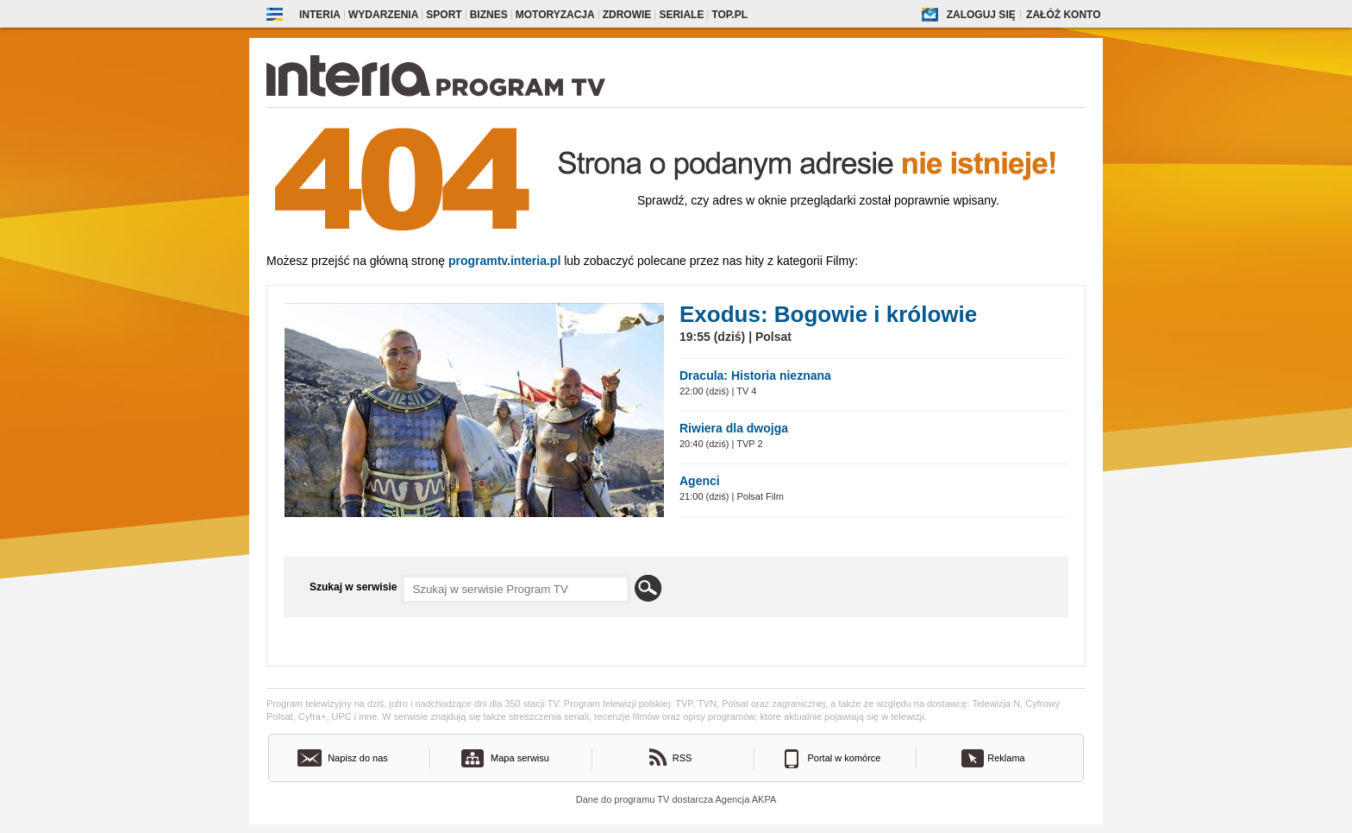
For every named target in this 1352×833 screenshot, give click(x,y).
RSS (682, 758)
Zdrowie (627, 15)
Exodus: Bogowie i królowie (828, 314)
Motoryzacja (555, 15)
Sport (443, 15)
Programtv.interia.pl (504, 261)
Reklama (1005, 758)
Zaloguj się (981, 15)
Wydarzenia (383, 15)
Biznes (489, 15)
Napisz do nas (358, 758)
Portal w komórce (844, 758)
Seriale (681, 15)
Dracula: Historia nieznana (755, 375)
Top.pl (729, 15)
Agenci (699, 481)
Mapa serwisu (520, 758)
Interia (320, 15)
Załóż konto (1063, 15)
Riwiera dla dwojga (733, 428)
